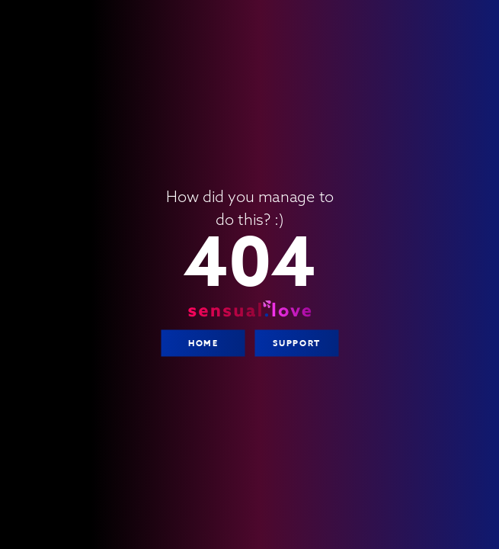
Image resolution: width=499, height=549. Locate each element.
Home (202, 343)
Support (296, 343)
